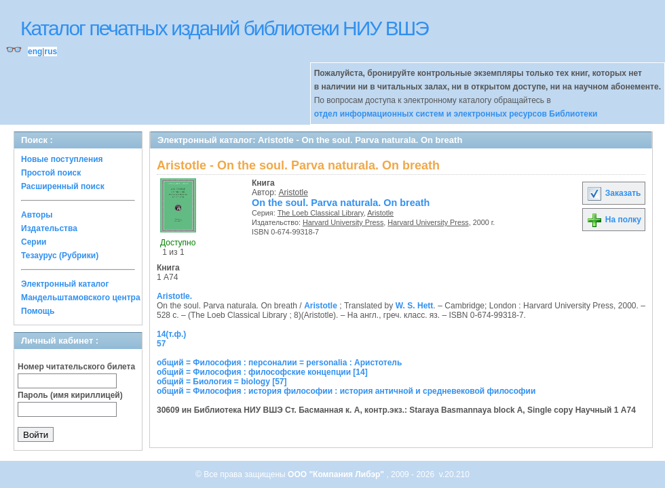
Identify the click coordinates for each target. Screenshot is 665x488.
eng (35, 51)
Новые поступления (62, 159)
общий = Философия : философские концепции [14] (262, 372)
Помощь (37, 311)
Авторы (37, 215)
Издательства (49, 228)
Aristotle (293, 192)
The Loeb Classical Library (321, 213)
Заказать (613, 193)
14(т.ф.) (171, 334)
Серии (33, 242)
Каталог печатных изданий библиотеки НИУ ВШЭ (224, 28)
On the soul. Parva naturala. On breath (341, 202)
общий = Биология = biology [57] (222, 381)
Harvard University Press (343, 222)
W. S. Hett (415, 305)
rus (50, 51)
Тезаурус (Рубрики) (59, 255)
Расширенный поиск (62, 186)
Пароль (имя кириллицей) (70, 395)
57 (161, 343)
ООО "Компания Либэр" (337, 474)
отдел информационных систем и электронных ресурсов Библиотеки (456, 114)
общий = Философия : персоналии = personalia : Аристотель (279, 362)
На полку (613, 219)
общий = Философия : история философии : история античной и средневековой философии (346, 391)
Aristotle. (174, 296)
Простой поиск (51, 173)
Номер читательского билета (76, 366)
